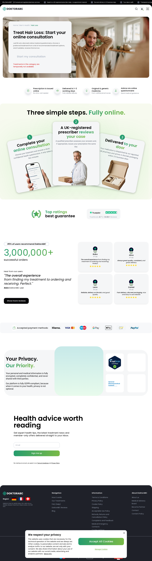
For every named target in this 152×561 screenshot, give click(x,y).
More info (48, 554)
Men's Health (24, 25)
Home (15, 25)
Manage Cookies (101, 549)
